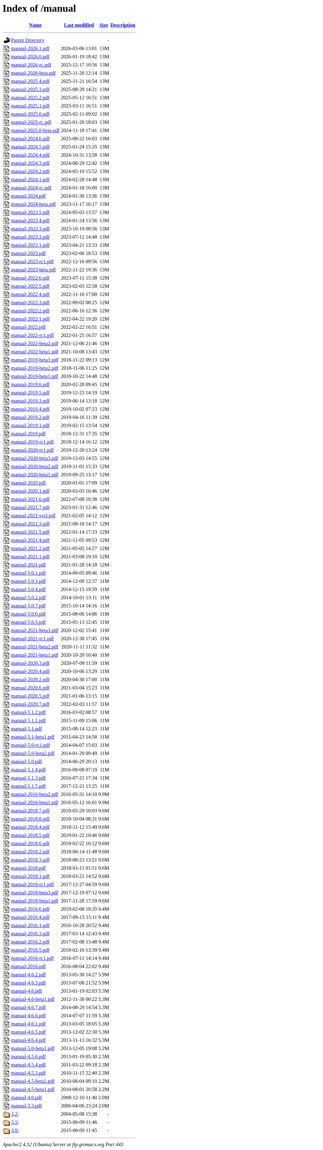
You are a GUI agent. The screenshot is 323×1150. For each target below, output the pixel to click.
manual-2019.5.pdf (30, 392)
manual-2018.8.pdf (30, 819)
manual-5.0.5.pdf (28, 622)
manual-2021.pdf (28, 564)
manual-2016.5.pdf (30, 950)
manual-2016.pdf (28, 966)
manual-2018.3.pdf (30, 860)
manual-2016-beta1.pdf (34, 802)
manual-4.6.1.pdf (28, 1023)
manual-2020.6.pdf (30, 687)
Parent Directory (27, 40)
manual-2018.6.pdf (30, 843)
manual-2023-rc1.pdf (32, 261)
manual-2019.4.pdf (30, 409)
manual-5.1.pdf (26, 728)
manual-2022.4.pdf (30, 294)
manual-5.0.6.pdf (28, 614)
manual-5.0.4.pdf (28, 589)
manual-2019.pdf (28, 433)
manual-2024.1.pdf (30, 179)
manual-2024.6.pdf (30, 138)
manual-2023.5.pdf (30, 212)
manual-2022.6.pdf (30, 278)
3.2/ (15, 1114)
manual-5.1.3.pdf (28, 778)
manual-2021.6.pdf (30, 499)
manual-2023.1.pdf (30, 245)
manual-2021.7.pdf (30, 507)
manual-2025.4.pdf (30, 81)
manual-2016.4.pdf (30, 917)
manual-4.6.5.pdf (28, 1032)
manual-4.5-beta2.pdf (33, 1081)
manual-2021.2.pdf (30, 548)
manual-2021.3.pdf (30, 523)
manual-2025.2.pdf (30, 97)
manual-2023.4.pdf (30, 220)
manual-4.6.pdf (26, 991)
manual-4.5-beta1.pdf (33, 1089)
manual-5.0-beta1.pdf (33, 1048)
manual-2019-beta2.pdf (34, 368)
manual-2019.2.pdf (30, 417)
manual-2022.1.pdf (30, 319)
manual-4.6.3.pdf (28, 982)
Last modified (79, 25)
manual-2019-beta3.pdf (34, 360)
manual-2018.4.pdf (30, 827)
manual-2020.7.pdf (30, 704)
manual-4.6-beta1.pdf (33, 999)
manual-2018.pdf (28, 868)
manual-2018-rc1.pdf (32, 884)
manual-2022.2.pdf (30, 310)
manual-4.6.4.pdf (28, 1040)
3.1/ (15, 1122)
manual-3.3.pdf (26, 1105)
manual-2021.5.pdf (30, 532)
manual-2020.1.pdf (30, 491)
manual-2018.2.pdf (30, 851)
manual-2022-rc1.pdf (32, 335)
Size (103, 25)
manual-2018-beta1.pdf (34, 900)
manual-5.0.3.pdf (28, 581)
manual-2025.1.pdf (30, 105)
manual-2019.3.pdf (30, 401)
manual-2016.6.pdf (30, 909)
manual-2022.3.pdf (30, 302)
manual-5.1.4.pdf (28, 769)
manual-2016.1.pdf (30, 925)
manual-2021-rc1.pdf (32, 638)
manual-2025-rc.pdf (31, 122)
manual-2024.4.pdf (30, 155)
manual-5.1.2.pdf (28, 712)
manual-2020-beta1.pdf (34, 474)
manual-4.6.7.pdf (28, 1007)
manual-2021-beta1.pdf (34, 655)
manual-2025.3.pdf (30, 89)
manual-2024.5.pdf (30, 146)
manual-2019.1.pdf (30, 425)
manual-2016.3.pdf (30, 933)
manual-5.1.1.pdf (28, 720)
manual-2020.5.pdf (30, 696)
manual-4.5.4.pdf (28, 1064)
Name (35, 25)
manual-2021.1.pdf (30, 556)
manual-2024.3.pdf (30, 163)
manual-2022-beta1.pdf (34, 351)
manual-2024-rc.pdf (31, 187)
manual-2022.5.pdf (30, 286)
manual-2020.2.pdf (30, 679)
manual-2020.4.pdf (30, 671)
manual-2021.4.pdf (30, 540)
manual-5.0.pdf (26, 761)
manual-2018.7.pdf (30, 810)
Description (122, 25)
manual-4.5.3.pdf (28, 1073)
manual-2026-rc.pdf (31, 64)
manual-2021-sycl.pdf (33, 515)
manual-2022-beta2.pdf (34, 343)
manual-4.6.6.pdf (28, 1015)
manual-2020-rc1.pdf (32, 450)
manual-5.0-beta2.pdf (33, 753)
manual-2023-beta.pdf (33, 269)
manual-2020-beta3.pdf (34, 458)
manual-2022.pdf (28, 327)
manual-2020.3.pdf (30, 663)
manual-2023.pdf (28, 253)
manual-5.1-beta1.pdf (33, 737)
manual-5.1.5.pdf (28, 786)
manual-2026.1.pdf (30, 48)
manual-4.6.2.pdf (28, 974)
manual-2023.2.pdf (30, 237)
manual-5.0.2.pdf (28, 597)
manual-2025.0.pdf (30, 114)
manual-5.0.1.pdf (28, 573)
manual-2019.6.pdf (30, 384)
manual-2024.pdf (28, 196)
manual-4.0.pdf (26, 1097)
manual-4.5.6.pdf (28, 1056)
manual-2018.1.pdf (30, 876)
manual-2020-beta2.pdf (34, 466)
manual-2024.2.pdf (30, 171)
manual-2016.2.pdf (30, 941)
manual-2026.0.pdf (30, 56)
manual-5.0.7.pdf (28, 605)
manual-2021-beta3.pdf (34, 630)
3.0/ (15, 1130)
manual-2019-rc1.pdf (32, 441)
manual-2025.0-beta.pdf (35, 130)
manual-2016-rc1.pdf (32, 958)
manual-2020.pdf (28, 482)
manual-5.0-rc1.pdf (30, 745)
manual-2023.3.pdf (30, 228)
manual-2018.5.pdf (30, 835)
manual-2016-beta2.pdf (34, 794)
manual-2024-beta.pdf (33, 204)
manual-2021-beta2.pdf (34, 646)
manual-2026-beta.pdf (33, 73)
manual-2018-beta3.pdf (34, 892)
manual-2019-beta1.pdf (34, 376)
